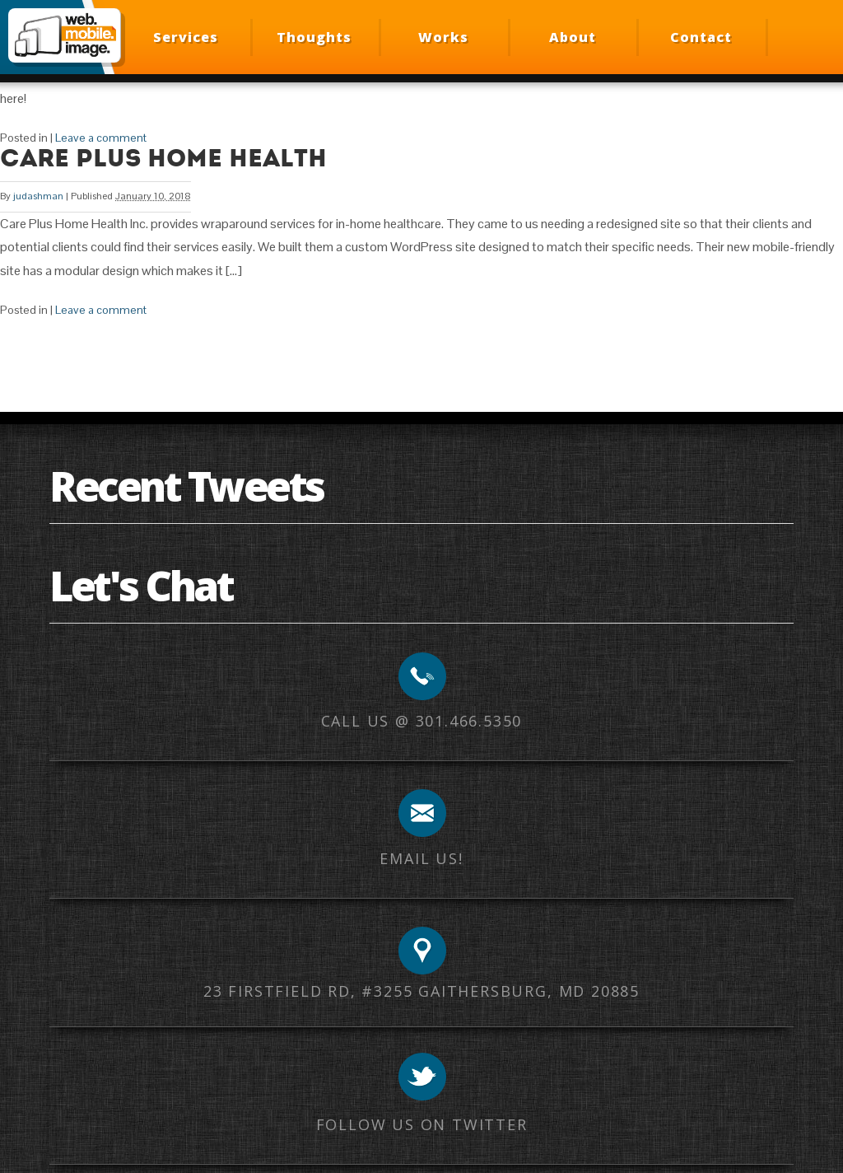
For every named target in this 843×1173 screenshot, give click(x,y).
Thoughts (314, 37)
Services (185, 37)
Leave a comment (101, 137)
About (572, 37)
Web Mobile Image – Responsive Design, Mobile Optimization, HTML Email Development (64, 35)
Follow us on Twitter (422, 1124)
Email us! (421, 858)
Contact (701, 37)
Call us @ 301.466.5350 (422, 721)
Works (443, 37)
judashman (38, 196)
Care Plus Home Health (163, 158)
